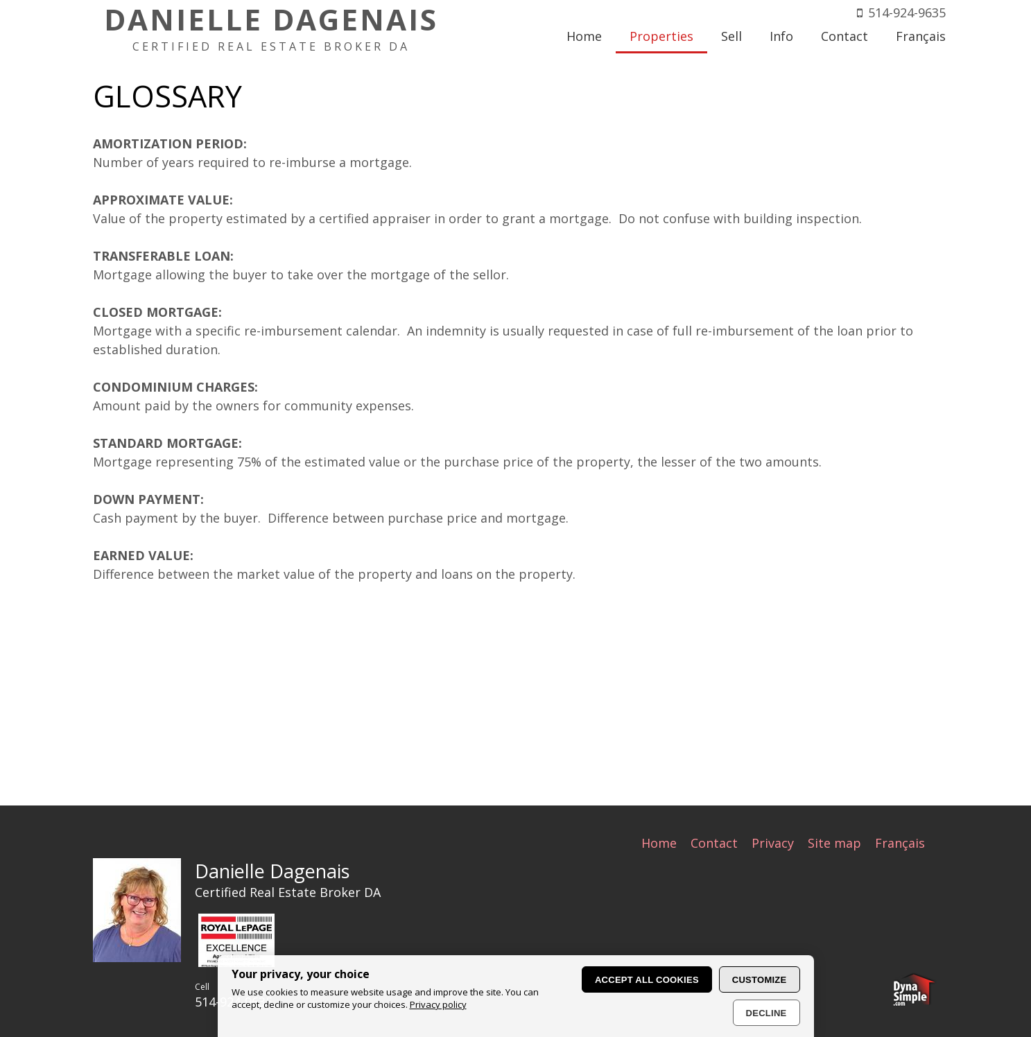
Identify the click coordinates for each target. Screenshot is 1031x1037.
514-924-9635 (907, 12)
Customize (759, 980)
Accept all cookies (647, 980)
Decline (766, 1013)
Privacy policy (438, 1004)
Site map (834, 842)
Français (900, 842)
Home (659, 842)
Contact (714, 842)
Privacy (773, 842)
